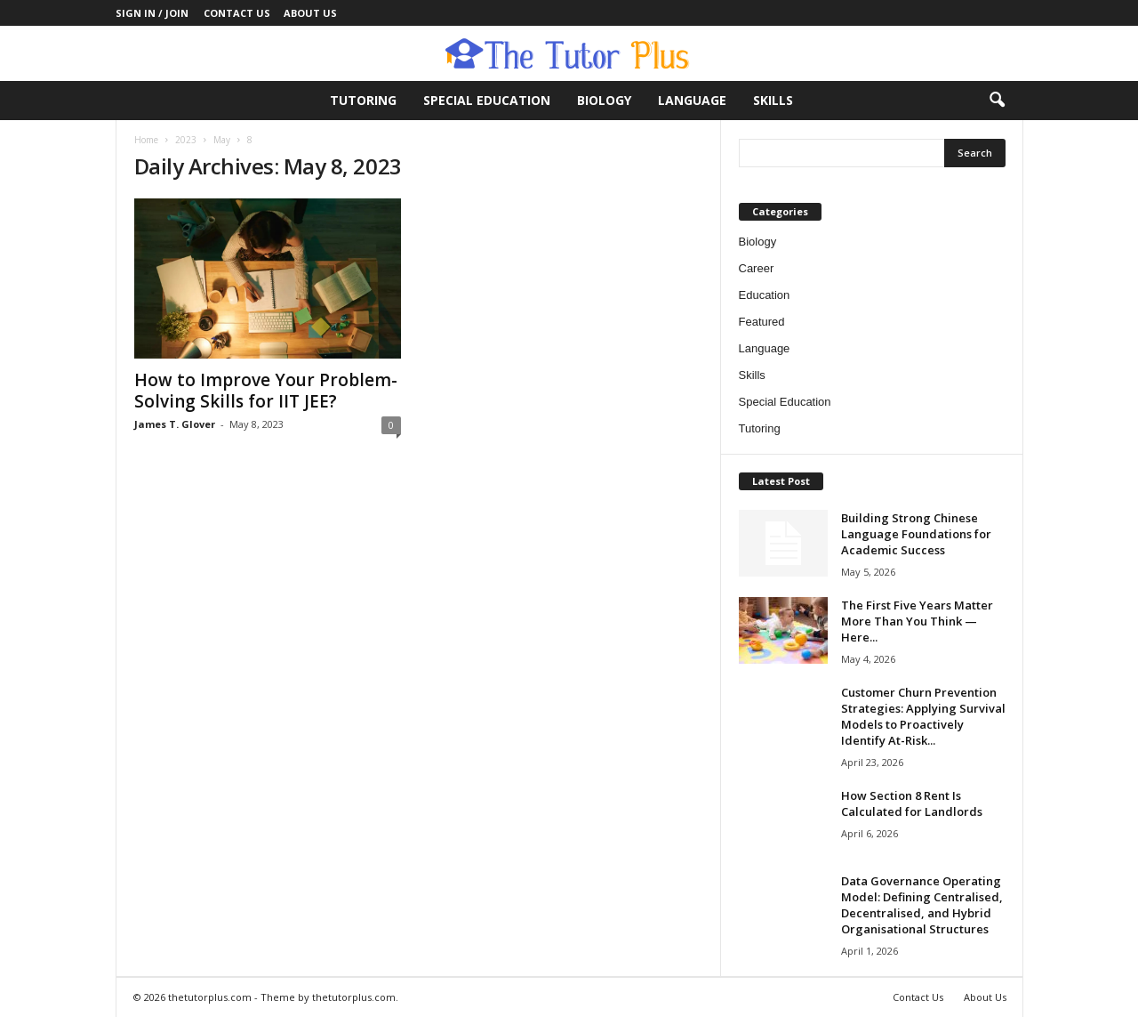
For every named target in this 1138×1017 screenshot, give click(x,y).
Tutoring (363, 100)
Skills (773, 100)
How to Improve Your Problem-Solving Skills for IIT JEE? (265, 390)
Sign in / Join (152, 13)
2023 (185, 139)
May (221, 139)
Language (692, 100)
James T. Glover (174, 424)
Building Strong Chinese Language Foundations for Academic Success (916, 534)
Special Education (486, 100)
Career (756, 268)
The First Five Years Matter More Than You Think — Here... (917, 621)
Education (764, 295)
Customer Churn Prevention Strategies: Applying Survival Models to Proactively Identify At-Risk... (923, 716)
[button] (996, 100)
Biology (604, 100)
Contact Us (237, 13)
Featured (762, 321)
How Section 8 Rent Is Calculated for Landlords (911, 803)
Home (146, 139)
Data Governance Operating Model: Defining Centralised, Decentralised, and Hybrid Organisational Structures (922, 905)
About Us (310, 13)
